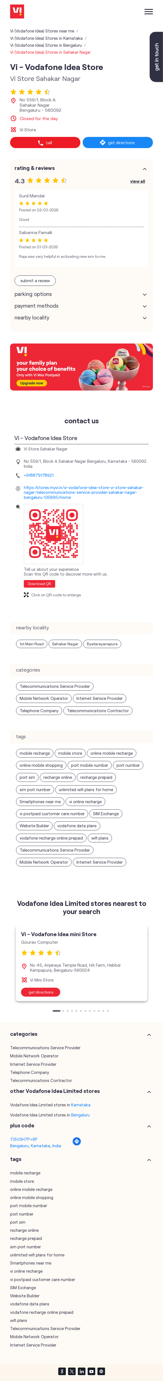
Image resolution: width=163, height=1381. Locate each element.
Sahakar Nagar (65, 643)
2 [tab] (63, 1011)
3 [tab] (68, 1011)
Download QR (39, 583)
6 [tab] (81, 1011)
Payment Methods (37, 306)
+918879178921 (38, 475)
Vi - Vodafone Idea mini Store (58, 934)
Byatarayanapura (102, 643)
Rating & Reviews (35, 168)
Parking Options (33, 294)
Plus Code (22, 1125)
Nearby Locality (32, 317)
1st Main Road (32, 643)
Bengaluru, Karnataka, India (35, 1145)
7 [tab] (86, 1011)
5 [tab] (77, 1011)
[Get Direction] (76, 1144)
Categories (23, 1034)
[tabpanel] (81, 963)
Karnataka (80, 1104)
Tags (15, 1159)
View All (137, 181)
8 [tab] (90, 1011)
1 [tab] (54, 1011)
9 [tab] (95, 1011)
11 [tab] (104, 1011)
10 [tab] (99, 1011)
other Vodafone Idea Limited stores (55, 1091)
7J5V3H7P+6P (24, 1139)
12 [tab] (108, 1011)
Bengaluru (80, 1114)
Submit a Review (35, 280)
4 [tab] (72, 1011)
